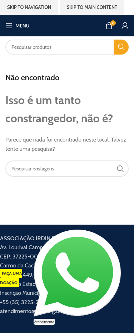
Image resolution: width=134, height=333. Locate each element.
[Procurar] (67, 47)
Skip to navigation (29, 7)
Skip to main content (92, 7)
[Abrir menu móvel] (17, 26)
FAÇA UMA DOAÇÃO (11, 278)
